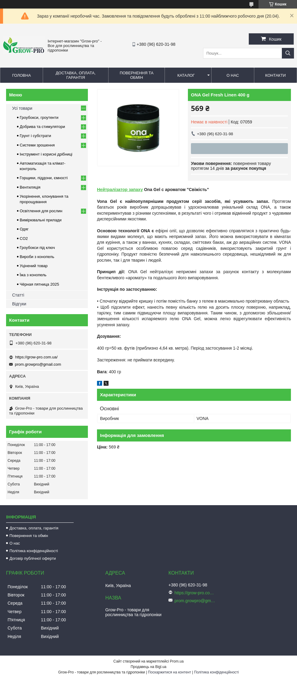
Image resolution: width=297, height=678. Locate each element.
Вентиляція (30, 187)
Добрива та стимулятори (42, 126)
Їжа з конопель (33, 275)
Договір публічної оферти (32, 558)
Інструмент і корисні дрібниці (46, 154)
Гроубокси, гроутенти (39, 117)
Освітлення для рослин (41, 211)
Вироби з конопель (37, 256)
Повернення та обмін (136, 75)
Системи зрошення (37, 145)
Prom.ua (177, 661)
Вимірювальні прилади (41, 220)
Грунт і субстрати (35, 135)
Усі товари (22, 108)
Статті (18, 295)
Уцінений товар (34, 265)
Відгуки (19, 303)
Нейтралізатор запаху (120, 189)
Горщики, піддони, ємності (44, 178)
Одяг (24, 229)
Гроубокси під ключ (37, 247)
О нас (233, 75)
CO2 (24, 238)
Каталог (186, 75)
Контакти (275, 75)
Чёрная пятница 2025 (39, 284)
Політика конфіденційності (33, 551)
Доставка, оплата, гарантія (76, 75)
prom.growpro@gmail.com (38, 364)
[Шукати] (288, 53)
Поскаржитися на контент (169, 672)
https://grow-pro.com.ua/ (36, 357)
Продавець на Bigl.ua (148, 667)
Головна (21, 75)
